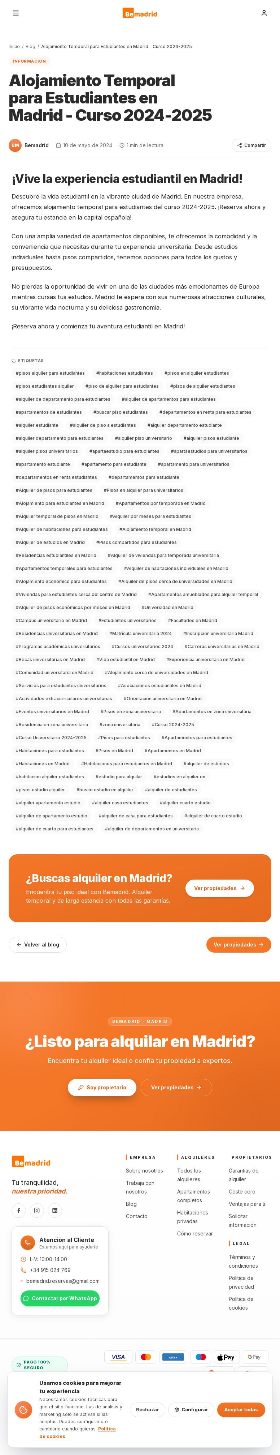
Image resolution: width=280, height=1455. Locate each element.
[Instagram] (37, 1210)
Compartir (251, 145)
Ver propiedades (219, 888)
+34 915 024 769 (50, 1270)
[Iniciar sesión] (264, 13)
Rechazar (147, 1409)
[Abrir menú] (16, 13)
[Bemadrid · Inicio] (140, 13)
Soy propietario (102, 1087)
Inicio (14, 46)
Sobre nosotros (144, 1170)
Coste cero (242, 1191)
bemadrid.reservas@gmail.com (63, 1281)
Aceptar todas (241, 1409)
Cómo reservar (195, 1233)
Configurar (191, 1409)
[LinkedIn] (55, 1210)
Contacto (137, 1216)
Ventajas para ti (247, 1204)
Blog (30, 46)
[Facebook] (19, 1210)
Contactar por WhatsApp (60, 1298)
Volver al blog (37, 944)
